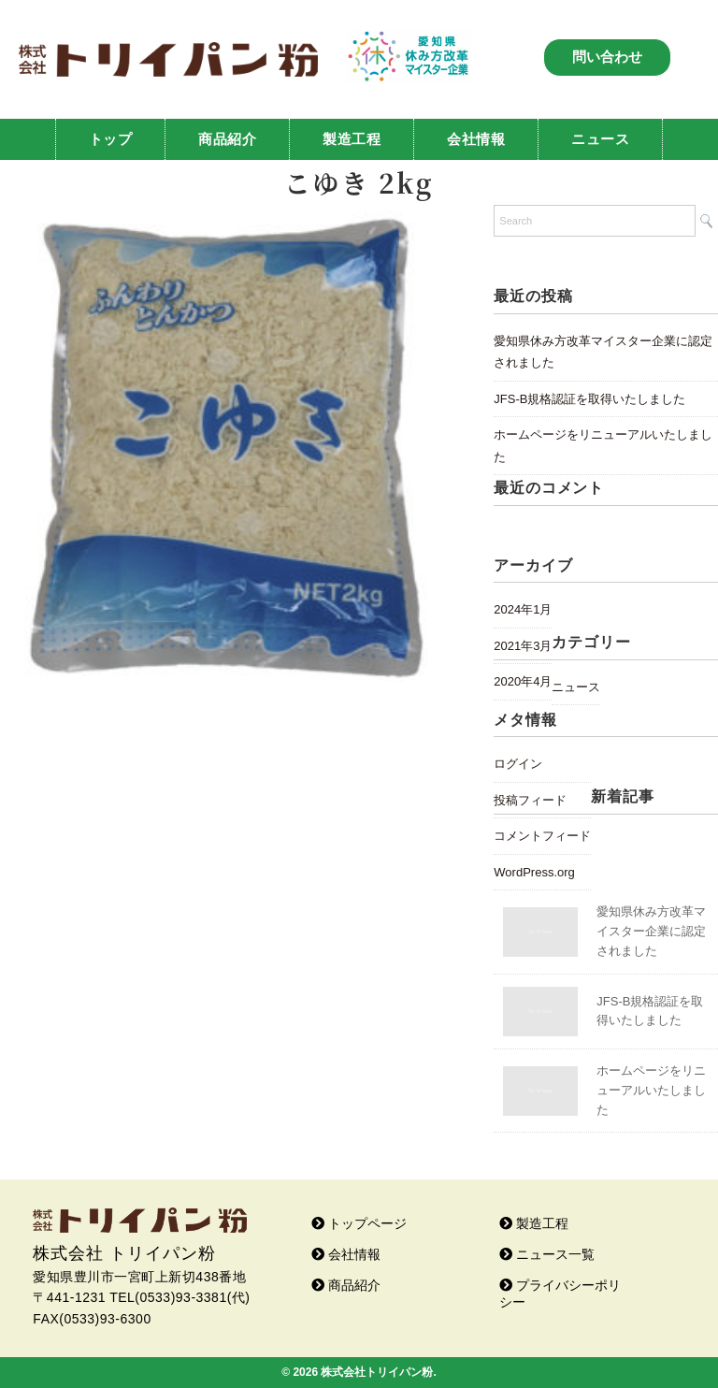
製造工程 (352, 139)
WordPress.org (534, 872)
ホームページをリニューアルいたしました (603, 445)
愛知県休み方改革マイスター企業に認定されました (603, 352)
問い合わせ (607, 57)
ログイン (518, 764)
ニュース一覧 (547, 1254)
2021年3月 (523, 646)
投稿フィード (530, 800)
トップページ (359, 1223)
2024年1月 (523, 609)
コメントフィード (542, 836)
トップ (111, 139)
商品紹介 (227, 139)
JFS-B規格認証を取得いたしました (589, 399)
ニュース (600, 139)
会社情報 (476, 139)
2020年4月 (523, 681)
